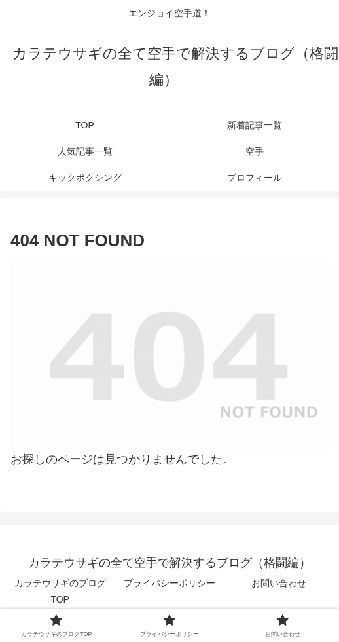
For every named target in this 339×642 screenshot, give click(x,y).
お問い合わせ (278, 583)
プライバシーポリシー (169, 583)
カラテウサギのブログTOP (60, 591)
